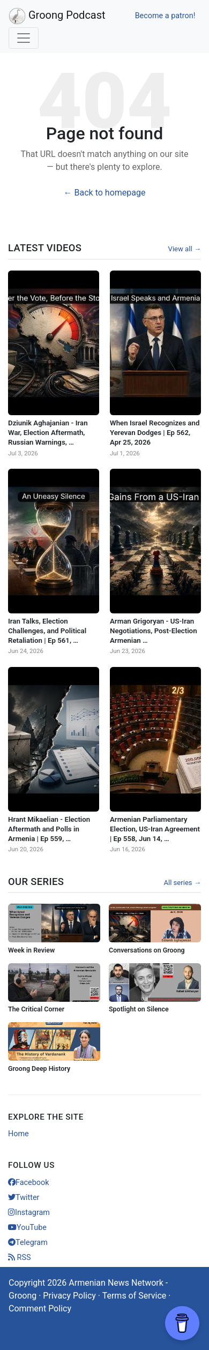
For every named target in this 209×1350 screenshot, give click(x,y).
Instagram (29, 1212)
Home (18, 1133)
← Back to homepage (105, 193)
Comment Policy (40, 1308)
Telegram (28, 1242)
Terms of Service (134, 1296)
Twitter (23, 1197)
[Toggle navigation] (24, 38)
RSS (19, 1257)
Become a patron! (165, 15)
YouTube (27, 1227)
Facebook (28, 1182)
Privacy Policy (69, 1296)
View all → (184, 249)
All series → (182, 883)
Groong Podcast (57, 16)
